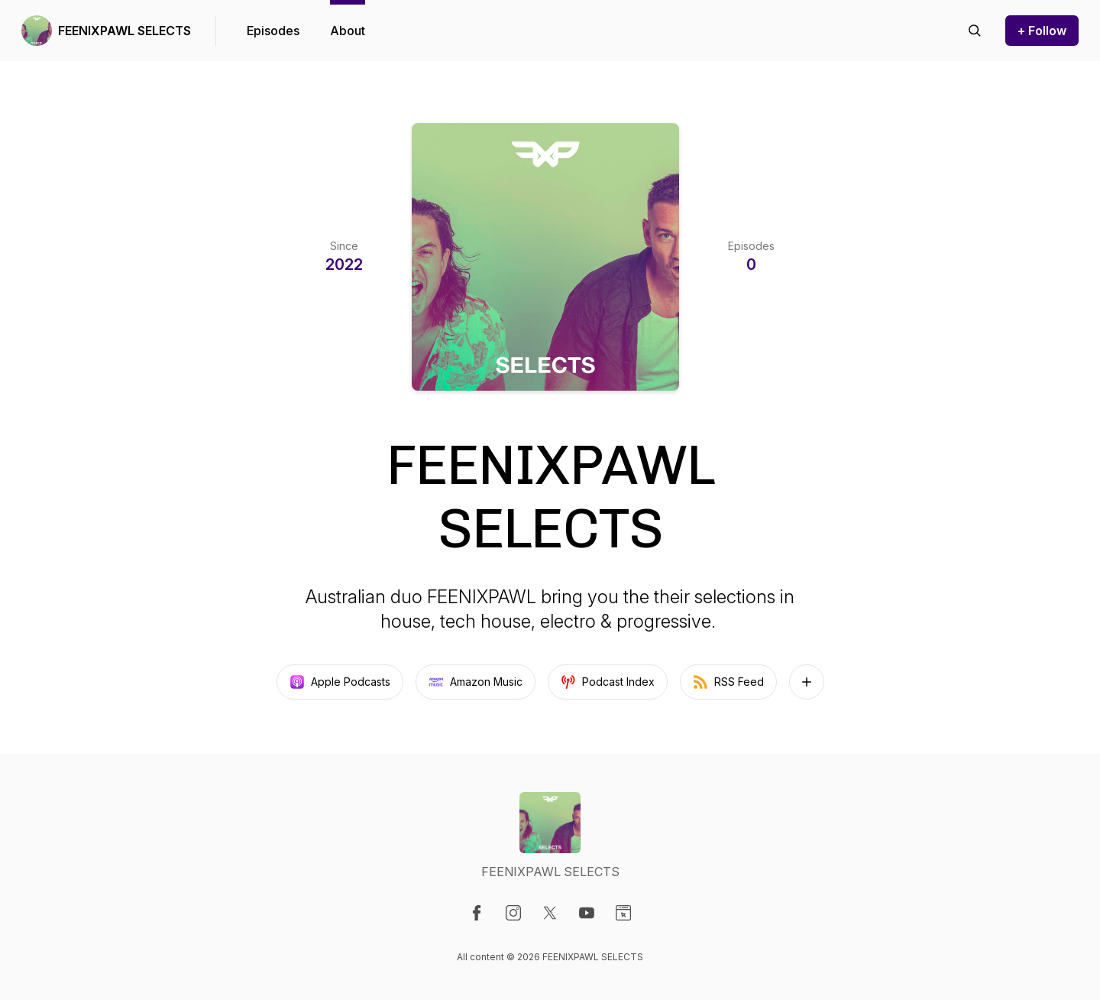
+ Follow (1041, 30)
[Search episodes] (975, 30)
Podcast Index (608, 682)
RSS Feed (728, 682)
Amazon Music (475, 682)
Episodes (273, 30)
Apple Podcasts (340, 682)
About (347, 30)
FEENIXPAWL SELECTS (124, 30)
